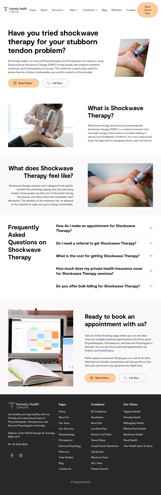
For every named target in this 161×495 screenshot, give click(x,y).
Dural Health (130, 440)
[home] (15, 10)
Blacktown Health (133, 434)
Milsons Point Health (135, 428)
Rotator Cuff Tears (101, 434)
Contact (131, 9)
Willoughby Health (134, 422)
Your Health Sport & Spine (138, 445)
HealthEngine (106, 350)
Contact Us (65, 468)
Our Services (66, 428)
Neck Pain (96, 422)
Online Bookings (104, 335)
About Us (64, 417)
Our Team (64, 422)
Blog (104, 9)
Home (33, 9)
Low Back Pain (99, 428)
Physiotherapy (67, 434)
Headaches (97, 417)
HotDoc (89, 350)
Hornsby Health (132, 417)
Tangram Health (132, 411)
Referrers (117, 9)
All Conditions (99, 411)
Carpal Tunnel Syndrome (104, 445)
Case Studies (66, 457)
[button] (58, 10)
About (44, 9)
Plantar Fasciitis (99, 468)
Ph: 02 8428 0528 (18, 444)
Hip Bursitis (97, 451)
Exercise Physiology (70, 445)
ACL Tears (96, 462)
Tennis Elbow (98, 440)
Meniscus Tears (99, 457)
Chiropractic (66, 440)
